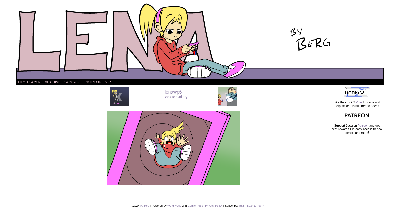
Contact (72, 82)
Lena (200, 41)
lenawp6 (173, 92)
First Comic (29, 82)
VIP (108, 82)
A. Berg (144, 205)
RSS (242, 205)
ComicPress (195, 205)
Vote (359, 102)
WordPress (174, 205)
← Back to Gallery (173, 97)
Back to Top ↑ (255, 205)
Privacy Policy (213, 205)
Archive (53, 82)
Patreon (93, 82)
